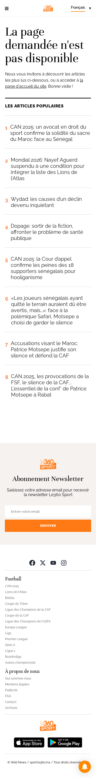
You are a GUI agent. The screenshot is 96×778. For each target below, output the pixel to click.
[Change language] (81, 8)
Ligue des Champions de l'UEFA (28, 621)
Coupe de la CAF (17, 615)
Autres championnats (20, 662)
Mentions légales (17, 684)
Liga (8, 633)
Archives (11, 708)
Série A (10, 645)
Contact (10, 702)
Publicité (11, 690)
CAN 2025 (12, 586)
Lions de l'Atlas (16, 592)
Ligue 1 (10, 651)
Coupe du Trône (16, 604)
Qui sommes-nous (18, 678)
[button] (85, 767)
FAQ (8, 696)
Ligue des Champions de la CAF (28, 609)
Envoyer (48, 526)
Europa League (16, 627)
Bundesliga (13, 657)
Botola (9, 598)
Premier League (16, 639)
